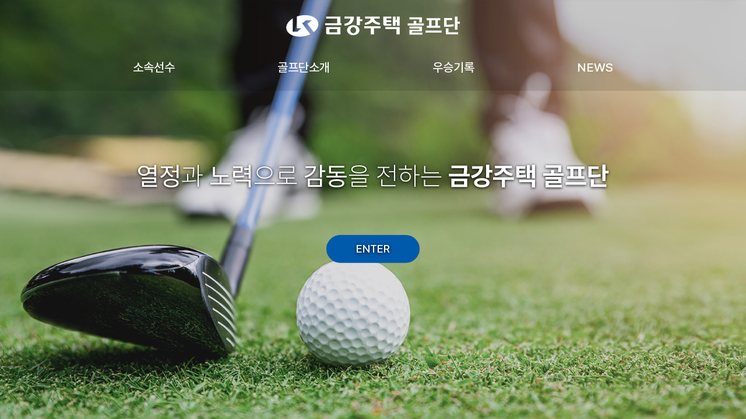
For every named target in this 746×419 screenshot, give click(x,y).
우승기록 (453, 67)
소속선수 (154, 67)
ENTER (373, 248)
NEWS (595, 67)
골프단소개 (303, 67)
